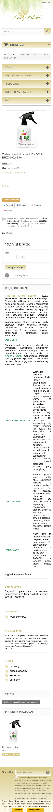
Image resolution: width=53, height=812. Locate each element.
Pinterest (8, 210)
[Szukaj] (47, 31)
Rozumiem (17, 810)
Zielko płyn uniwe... (11, 747)
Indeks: (5, 164)
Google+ (36, 205)
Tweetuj (8, 205)
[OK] (47, 772)
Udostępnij (22, 205)
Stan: (4, 168)
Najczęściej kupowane (18, 75)
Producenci (12, 83)
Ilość (7, 253)
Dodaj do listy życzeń (19, 275)
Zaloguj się (46, 2)
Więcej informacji (35, 810)
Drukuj (9, 233)
